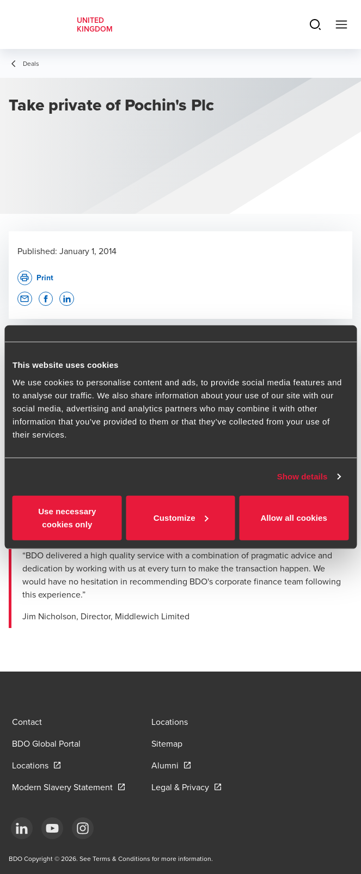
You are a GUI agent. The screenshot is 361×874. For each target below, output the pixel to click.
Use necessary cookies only (67, 517)
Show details (302, 476)
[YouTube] (52, 828)
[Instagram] (83, 828)
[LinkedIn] (22, 828)
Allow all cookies (293, 517)
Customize (181, 517)
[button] (24, 299)
